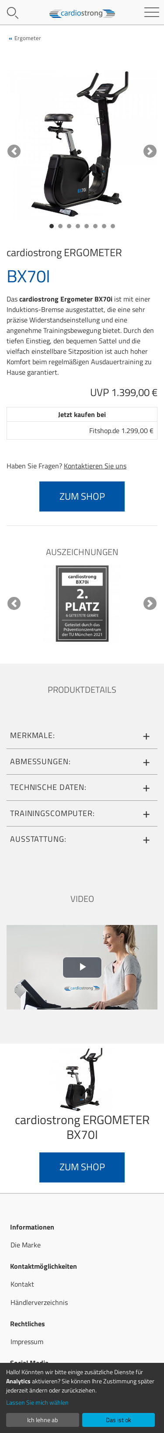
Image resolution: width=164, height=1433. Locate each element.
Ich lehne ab (42, 1419)
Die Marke (25, 1245)
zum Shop (82, 496)
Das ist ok (118, 1419)
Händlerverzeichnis (39, 1302)
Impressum (26, 1341)
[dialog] (82, 1398)
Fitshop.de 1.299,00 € (121, 430)
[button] (14, 151)
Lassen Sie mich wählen (37, 1402)
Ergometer (27, 38)
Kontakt (22, 1284)
